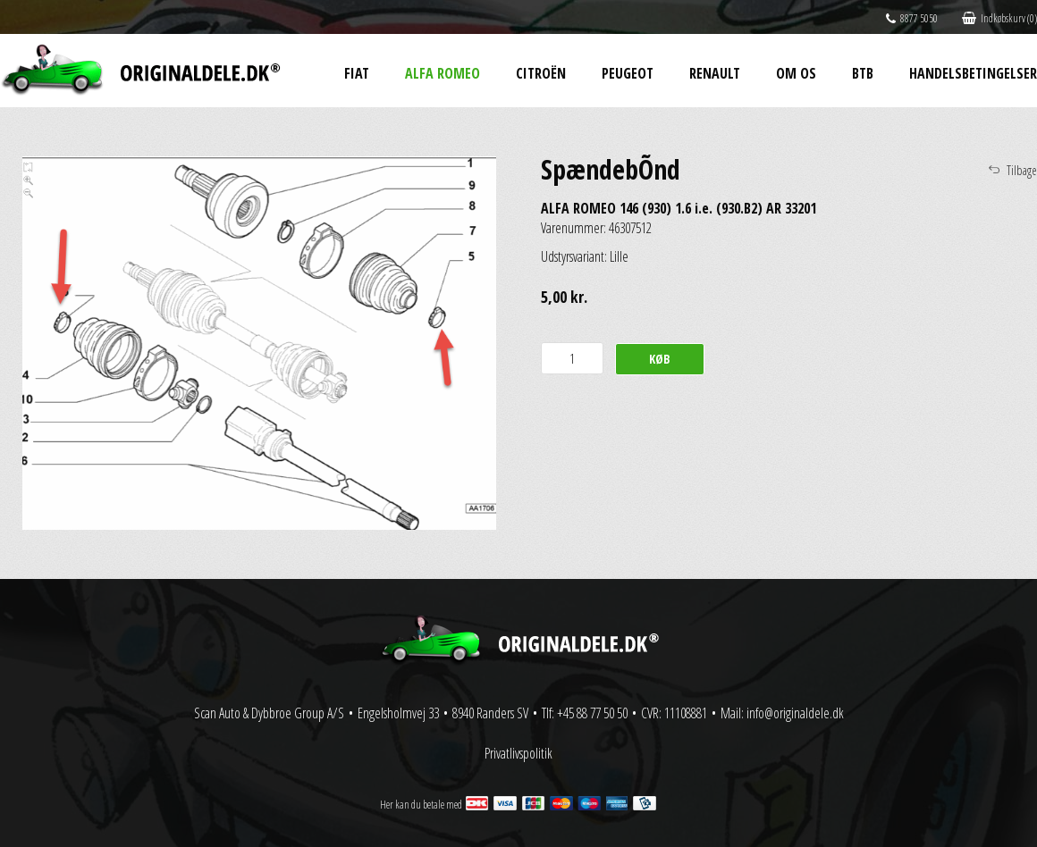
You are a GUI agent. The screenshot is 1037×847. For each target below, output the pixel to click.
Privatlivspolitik (518, 753)
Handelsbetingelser (973, 73)
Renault (714, 73)
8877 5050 (912, 18)
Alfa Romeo (442, 73)
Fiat (356, 73)
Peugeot (627, 73)
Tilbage (1022, 170)
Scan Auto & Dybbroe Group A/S (269, 713)
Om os (796, 73)
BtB (862, 73)
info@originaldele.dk (795, 713)
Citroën (541, 73)
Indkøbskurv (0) (999, 18)
